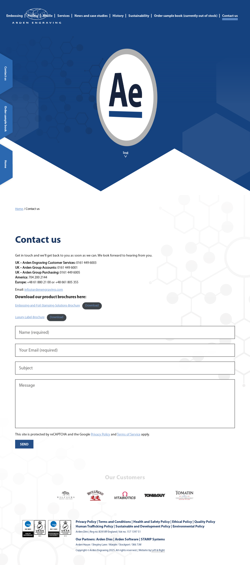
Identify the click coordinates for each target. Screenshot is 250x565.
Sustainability (138, 11)
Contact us (230, 11)
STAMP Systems (153, 539)
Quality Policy (204, 522)
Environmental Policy (188, 526)
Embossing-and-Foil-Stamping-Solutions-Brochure (47, 314)
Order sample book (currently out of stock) (185, 11)
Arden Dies (104, 539)
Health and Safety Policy (151, 522)
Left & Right (158, 550)
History (118, 11)
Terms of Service (128, 443)
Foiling (33, 11)
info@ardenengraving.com (43, 298)
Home (19, 209)
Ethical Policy (182, 522)
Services (63, 11)
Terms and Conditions (114, 522)
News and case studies (91, 11)
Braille (47, 11)
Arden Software (126, 539)
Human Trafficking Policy (94, 526)
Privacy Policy (100, 443)
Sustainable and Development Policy (142, 526)
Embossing (14, 11)
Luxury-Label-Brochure (29, 326)
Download (92, 314)
